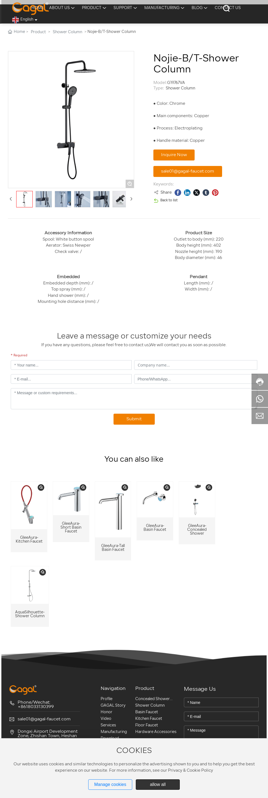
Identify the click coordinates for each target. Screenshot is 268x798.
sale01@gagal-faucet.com (44, 719)
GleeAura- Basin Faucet (154, 528)
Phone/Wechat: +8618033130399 (36, 704)
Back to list (169, 200)
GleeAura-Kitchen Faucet (29, 540)
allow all (158, 784)
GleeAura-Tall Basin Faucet (113, 548)
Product (38, 32)
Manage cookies (110, 784)
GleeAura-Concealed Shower (197, 530)
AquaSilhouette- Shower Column (30, 614)
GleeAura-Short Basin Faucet (70, 528)
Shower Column (67, 32)
